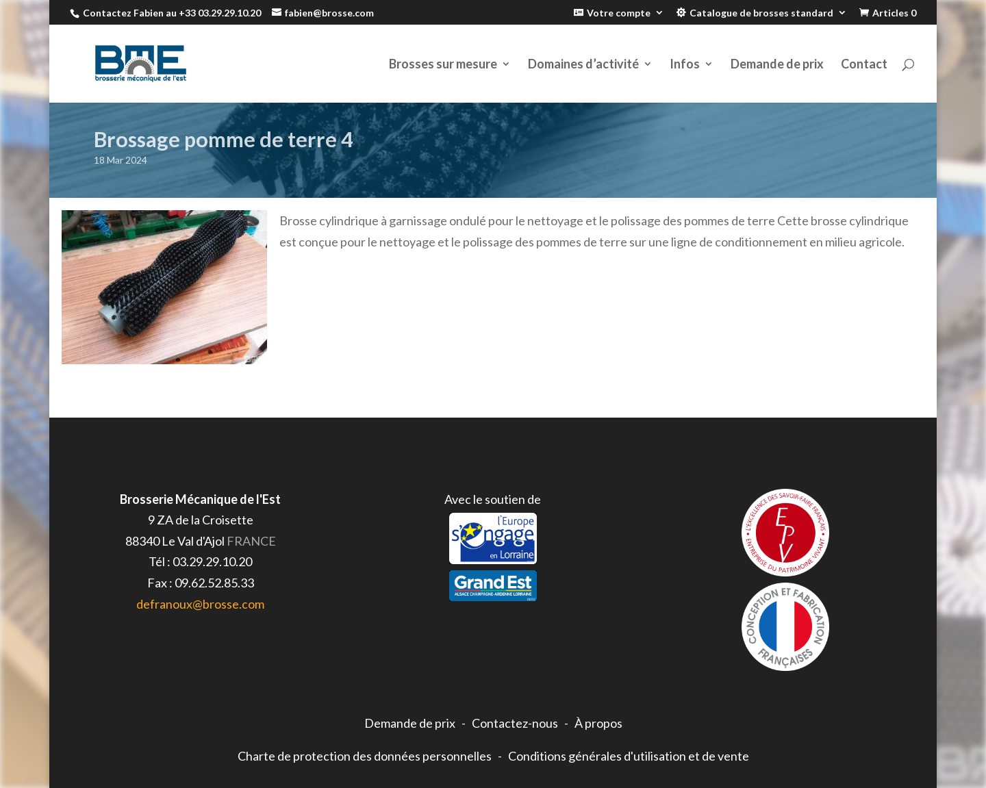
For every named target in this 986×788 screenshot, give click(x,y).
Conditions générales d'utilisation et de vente (628, 755)
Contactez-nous (515, 722)
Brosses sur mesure (443, 65)
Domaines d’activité (583, 65)
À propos (598, 722)
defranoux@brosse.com (200, 603)
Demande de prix (777, 65)
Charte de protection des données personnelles (365, 755)
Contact (864, 65)
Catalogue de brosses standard (761, 13)
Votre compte (618, 13)
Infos (685, 65)
